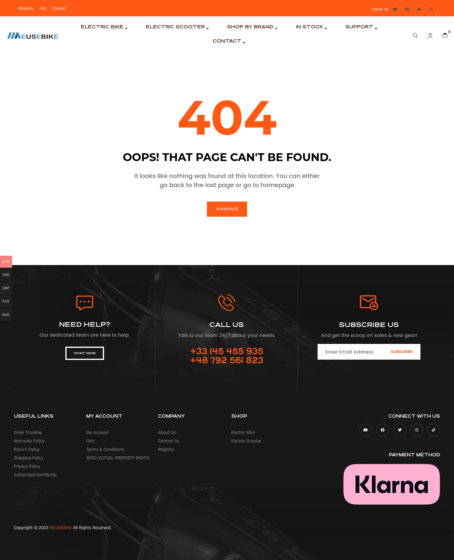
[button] (84, 353)
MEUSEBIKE (61, 528)
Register (166, 449)
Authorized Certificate (35, 475)
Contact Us (168, 441)
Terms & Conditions (105, 449)
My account (97, 432)
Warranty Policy (29, 441)
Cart (90, 441)
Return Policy (27, 449)
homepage (227, 209)
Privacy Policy (27, 466)
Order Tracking (28, 432)
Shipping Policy (29, 458)
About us (167, 432)
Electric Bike (243, 432)
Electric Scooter (246, 441)
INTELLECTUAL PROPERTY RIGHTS (117, 458)
